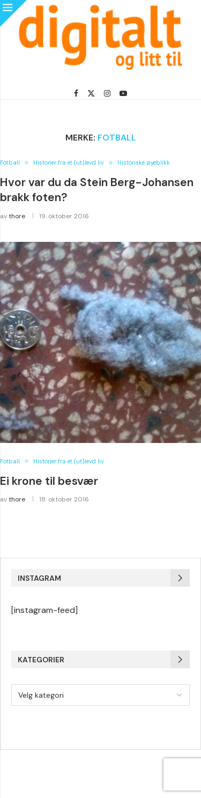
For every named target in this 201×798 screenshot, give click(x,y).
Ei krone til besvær (49, 481)
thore (17, 216)
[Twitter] (91, 93)
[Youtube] (123, 93)
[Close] (13, 13)
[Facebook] (76, 93)
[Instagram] (107, 93)
